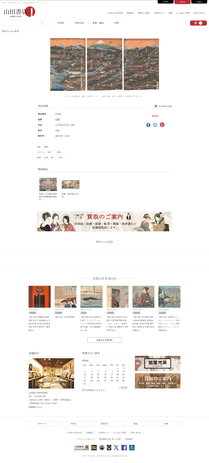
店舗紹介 (130, 13)
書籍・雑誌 (98, 22)
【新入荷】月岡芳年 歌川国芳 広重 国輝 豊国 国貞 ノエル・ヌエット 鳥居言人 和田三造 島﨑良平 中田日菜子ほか (117, 324)
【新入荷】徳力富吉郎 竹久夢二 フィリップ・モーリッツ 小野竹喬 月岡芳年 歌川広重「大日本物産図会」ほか (91, 324)
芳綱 (57, 119)
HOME (165, 2)
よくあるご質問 (183, 13)
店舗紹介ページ (35, 407)
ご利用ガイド (159, 13)
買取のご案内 (144, 13)
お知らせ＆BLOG (115, 13)
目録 (170, 13)
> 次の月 (123, 387)
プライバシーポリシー (85, 439)
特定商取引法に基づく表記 (110, 439)
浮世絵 (61, 22)
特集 (116, 22)
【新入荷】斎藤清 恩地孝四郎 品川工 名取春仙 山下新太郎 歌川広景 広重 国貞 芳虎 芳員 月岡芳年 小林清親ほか (39, 324)
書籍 (135, 424)
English (199, 2)
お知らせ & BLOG (104, 278)
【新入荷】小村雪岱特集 (65, 317)
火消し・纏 (48, 157)
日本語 (182, 2)
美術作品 (79, 22)
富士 (61, 157)
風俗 (59, 152)
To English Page (163, 106)
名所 (49, 152)
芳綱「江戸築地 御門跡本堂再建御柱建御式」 (48, 197)
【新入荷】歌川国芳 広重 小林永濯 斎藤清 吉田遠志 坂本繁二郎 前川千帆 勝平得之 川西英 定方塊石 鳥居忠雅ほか (143, 324)
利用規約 (129, 439)
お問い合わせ (199, 13)
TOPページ (43, 424)
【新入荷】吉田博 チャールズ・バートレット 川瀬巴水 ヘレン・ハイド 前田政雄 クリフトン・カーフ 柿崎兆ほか (168, 324)
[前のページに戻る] (10, 31)
